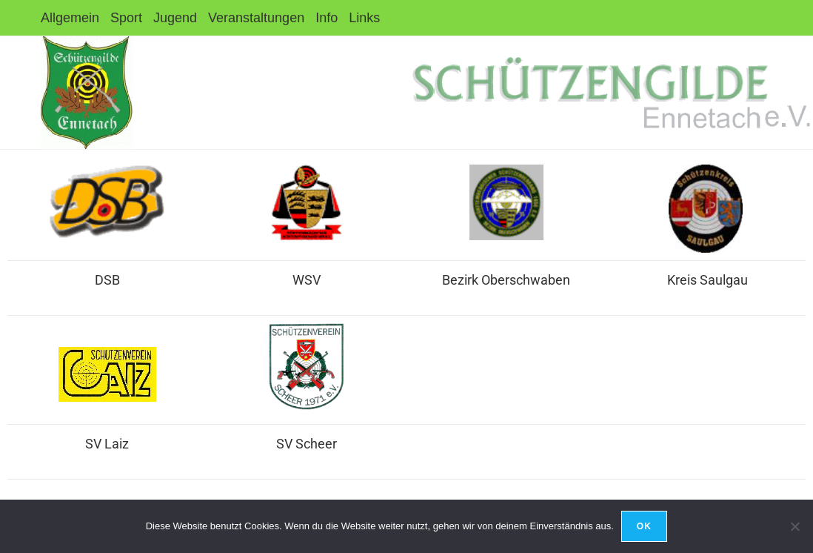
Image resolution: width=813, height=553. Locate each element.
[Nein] (794, 526)
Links (364, 17)
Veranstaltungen (256, 17)
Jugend (175, 17)
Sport (126, 17)
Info (326, 17)
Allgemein (70, 17)
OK (644, 526)
